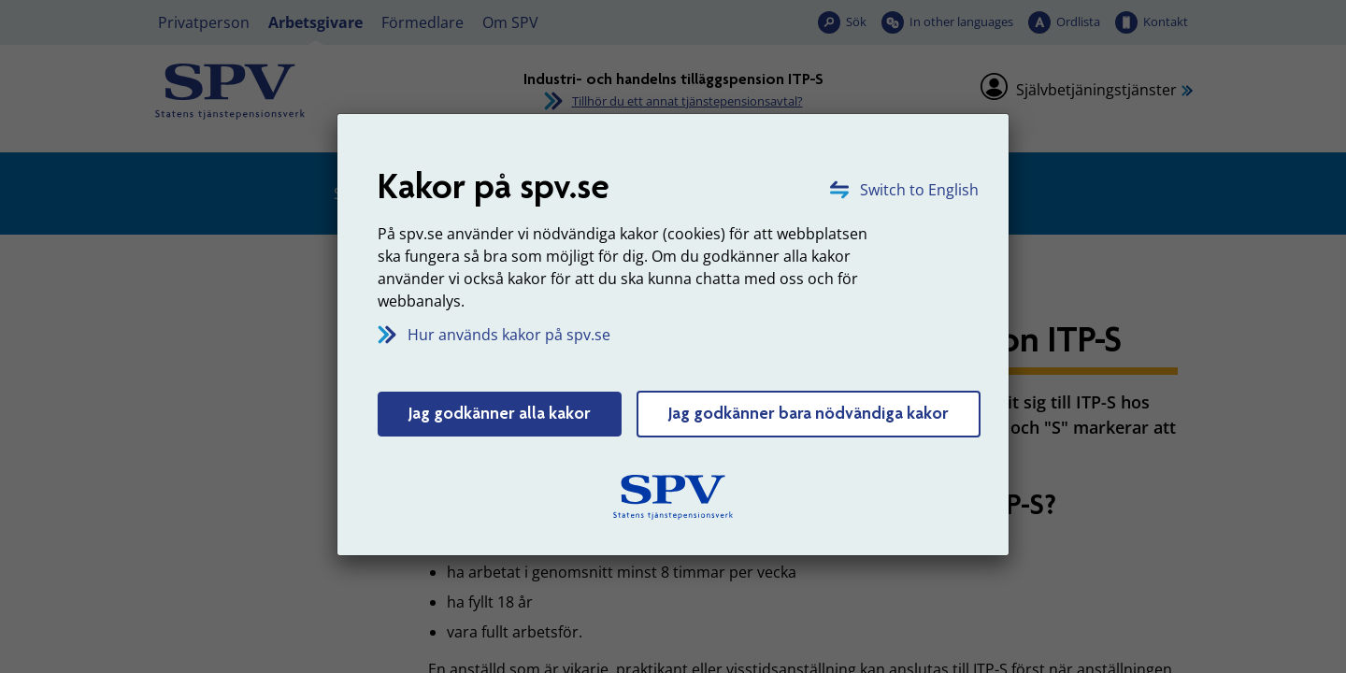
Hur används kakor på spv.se (509, 334)
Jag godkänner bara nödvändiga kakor (808, 413)
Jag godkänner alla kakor (499, 413)
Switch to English (919, 189)
